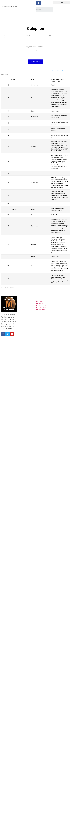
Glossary (21, 324)
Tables (20, 305)
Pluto (20, 356)
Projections (22, 322)
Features (21, 311)
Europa (21, 350)
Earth (20, 343)
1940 (20, 377)
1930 (20, 379)
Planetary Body (23, 335)
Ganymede (22, 352)
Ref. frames (22, 315)
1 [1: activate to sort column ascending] (2, 79)
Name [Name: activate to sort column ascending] (32, 79)
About (20, 333)
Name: (49, 35)
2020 (20, 360)
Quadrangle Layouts (24, 320)
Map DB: (28, 35)
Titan (20, 354)
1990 (20, 367)
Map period (22, 358)
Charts (20, 307)
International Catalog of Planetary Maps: (34, 47)
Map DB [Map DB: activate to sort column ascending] (13, 79)
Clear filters (35, 62)
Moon (20, 341)
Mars (20, 345)
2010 (20, 362)
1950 (20, 375)
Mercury (21, 337)
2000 (20, 364)
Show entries (4, 74)
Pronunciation (23, 326)
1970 (20, 371)
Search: (63, 74)
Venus (20, 339)
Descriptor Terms (23, 328)
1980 (20, 369)
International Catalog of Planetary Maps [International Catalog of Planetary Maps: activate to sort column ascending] (57, 80)
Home (20, 301)
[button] (61, 2)
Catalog (21, 303)
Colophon (21, 313)
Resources (22, 318)
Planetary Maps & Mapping (9, 6)
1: (4, 35)
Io (19, 347)
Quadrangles (22, 309)
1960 (20, 373)
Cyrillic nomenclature (24, 330)
